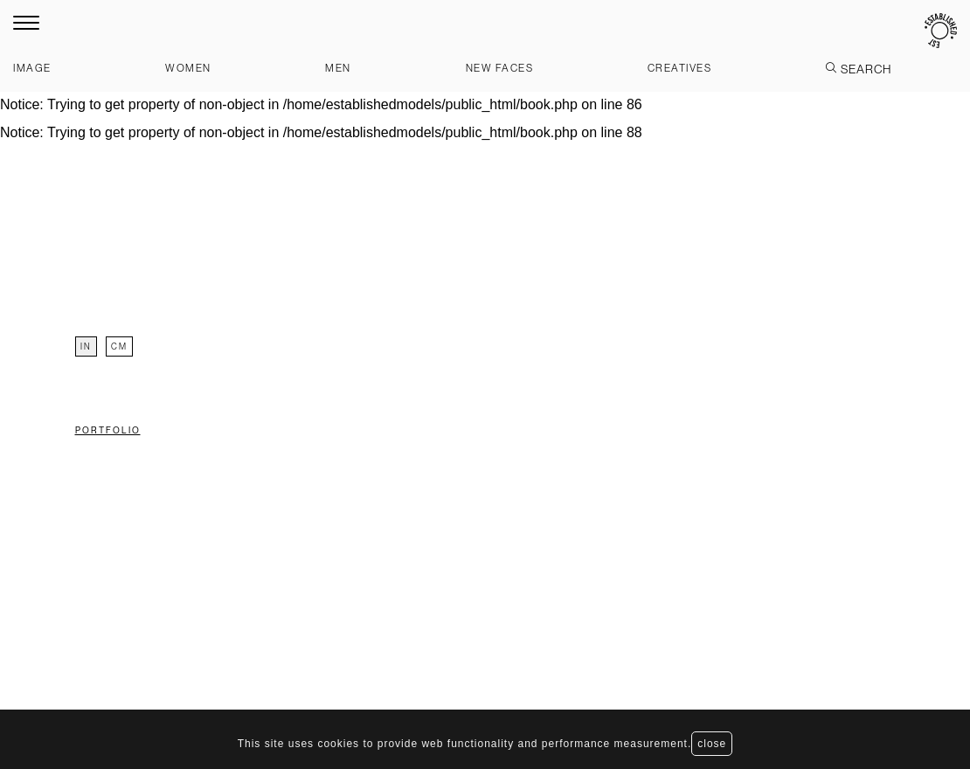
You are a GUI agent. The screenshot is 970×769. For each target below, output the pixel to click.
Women (188, 67)
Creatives (680, 67)
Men (338, 67)
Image (32, 67)
